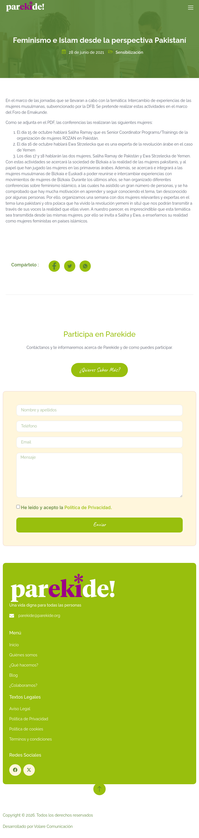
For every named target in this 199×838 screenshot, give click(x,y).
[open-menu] (190, 8)
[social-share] (54, 266)
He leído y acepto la (66, 507)
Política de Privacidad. (88, 507)
